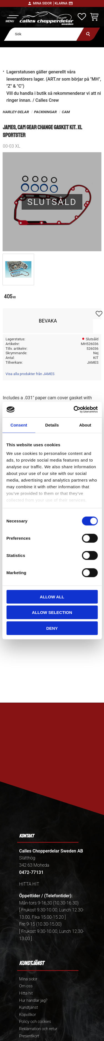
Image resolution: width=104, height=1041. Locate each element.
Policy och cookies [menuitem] (35, 1021)
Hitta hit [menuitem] (26, 993)
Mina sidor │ (44, 3)
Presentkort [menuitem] (29, 1036)
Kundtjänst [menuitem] (28, 1007)
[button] (12, 18)
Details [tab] (52, 424)
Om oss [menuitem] (25, 986)
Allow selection (52, 612)
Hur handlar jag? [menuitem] (33, 1000)
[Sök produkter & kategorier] (44, 34)
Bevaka (48, 321)
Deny (52, 628)
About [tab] (85, 424)
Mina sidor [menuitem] (28, 979)
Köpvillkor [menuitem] (27, 1014)
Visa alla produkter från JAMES (30, 374)
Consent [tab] (19, 424)
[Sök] (88, 34)
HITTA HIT (29, 884)
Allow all (52, 596)
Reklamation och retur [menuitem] (38, 1029)
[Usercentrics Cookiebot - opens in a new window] (74, 409)
